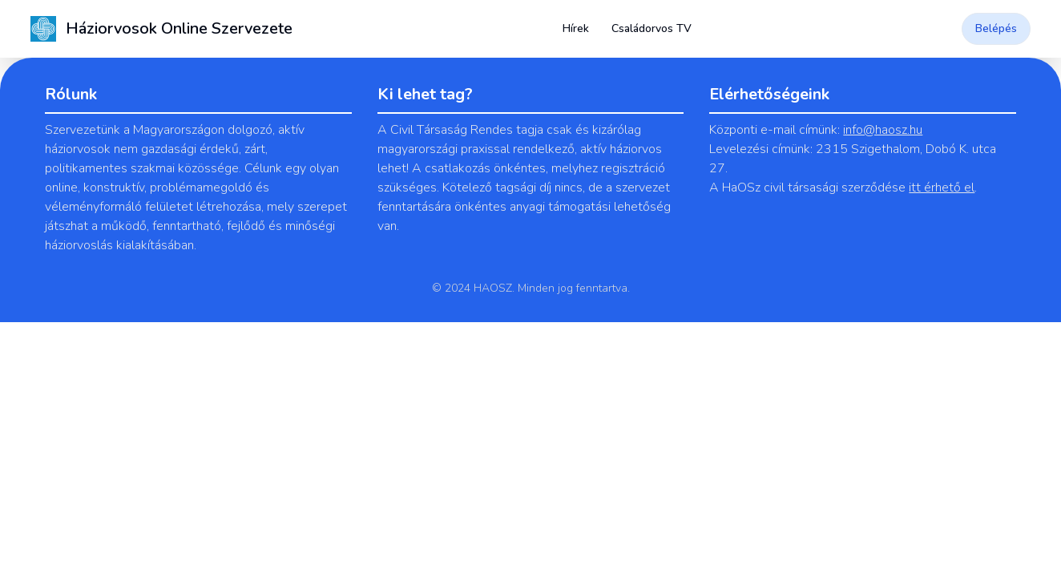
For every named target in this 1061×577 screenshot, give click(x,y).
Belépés (996, 28)
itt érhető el (941, 187)
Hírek (576, 28)
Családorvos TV (651, 28)
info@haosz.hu (882, 130)
